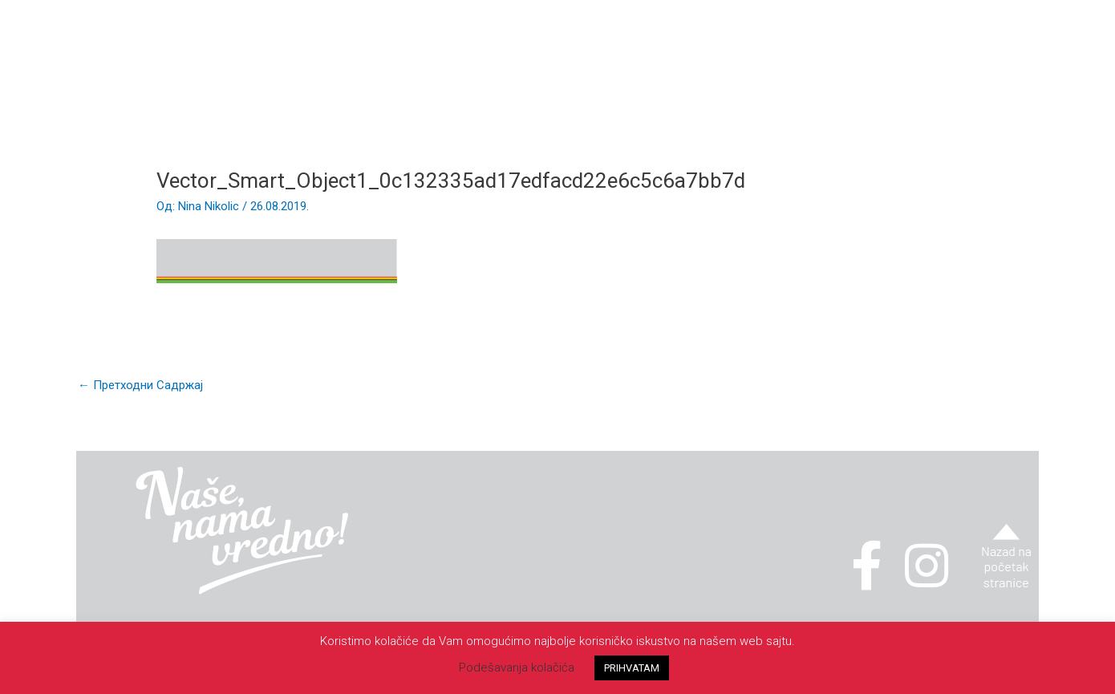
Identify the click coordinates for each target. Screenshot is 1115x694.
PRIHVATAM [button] (631, 668)
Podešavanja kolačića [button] (516, 667)
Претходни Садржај (140, 385)
